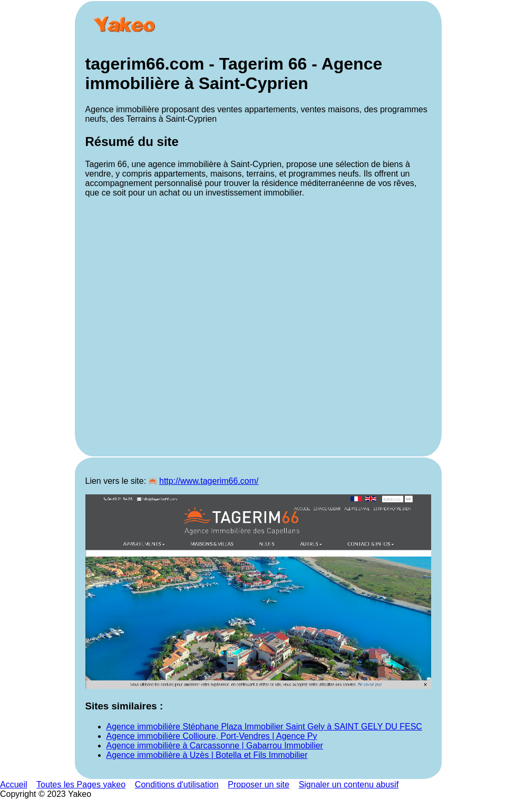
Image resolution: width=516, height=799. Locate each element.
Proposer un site (258, 784)
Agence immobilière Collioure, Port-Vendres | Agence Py (211, 736)
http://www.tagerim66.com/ (209, 480)
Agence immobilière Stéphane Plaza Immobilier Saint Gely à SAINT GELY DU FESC (264, 726)
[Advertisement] (258, 326)
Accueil (13, 784)
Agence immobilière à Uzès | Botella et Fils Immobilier (207, 755)
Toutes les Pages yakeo (80, 784)
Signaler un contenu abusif (348, 784)
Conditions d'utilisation (177, 784)
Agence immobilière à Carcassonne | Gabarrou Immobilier (214, 745)
